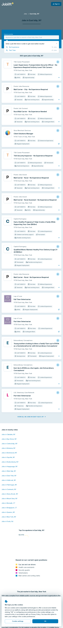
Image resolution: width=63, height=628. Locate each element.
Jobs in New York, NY (9, 517)
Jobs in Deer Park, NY (9, 475)
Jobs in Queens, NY (8, 512)
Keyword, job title (8, 34)
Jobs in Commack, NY (9, 489)
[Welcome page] (7, 4)
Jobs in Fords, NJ (7, 521)
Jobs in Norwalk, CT (8, 503)
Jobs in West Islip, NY (9, 471)
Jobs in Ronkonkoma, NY (10, 462)
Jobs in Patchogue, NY (9, 485)
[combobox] (31, 37)
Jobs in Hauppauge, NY (10, 466)
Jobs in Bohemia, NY (8, 448)
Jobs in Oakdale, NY (8, 434)
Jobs (25, 14)
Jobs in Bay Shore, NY (9, 439)
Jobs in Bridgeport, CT (9, 508)
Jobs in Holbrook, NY (9, 480)
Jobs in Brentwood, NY (9, 453)
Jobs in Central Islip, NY (9, 443)
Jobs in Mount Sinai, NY (9, 498)
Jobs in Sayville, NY (8, 457)
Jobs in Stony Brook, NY (10, 494)
